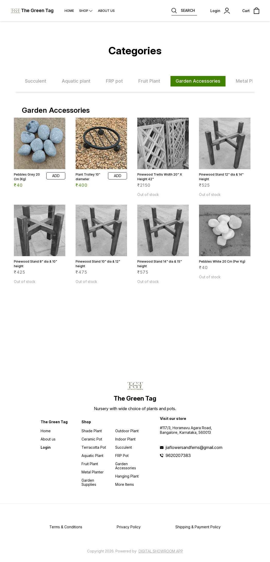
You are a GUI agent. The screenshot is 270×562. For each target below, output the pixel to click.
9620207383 (178, 455)
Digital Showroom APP (161, 551)
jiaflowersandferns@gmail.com (194, 447)
